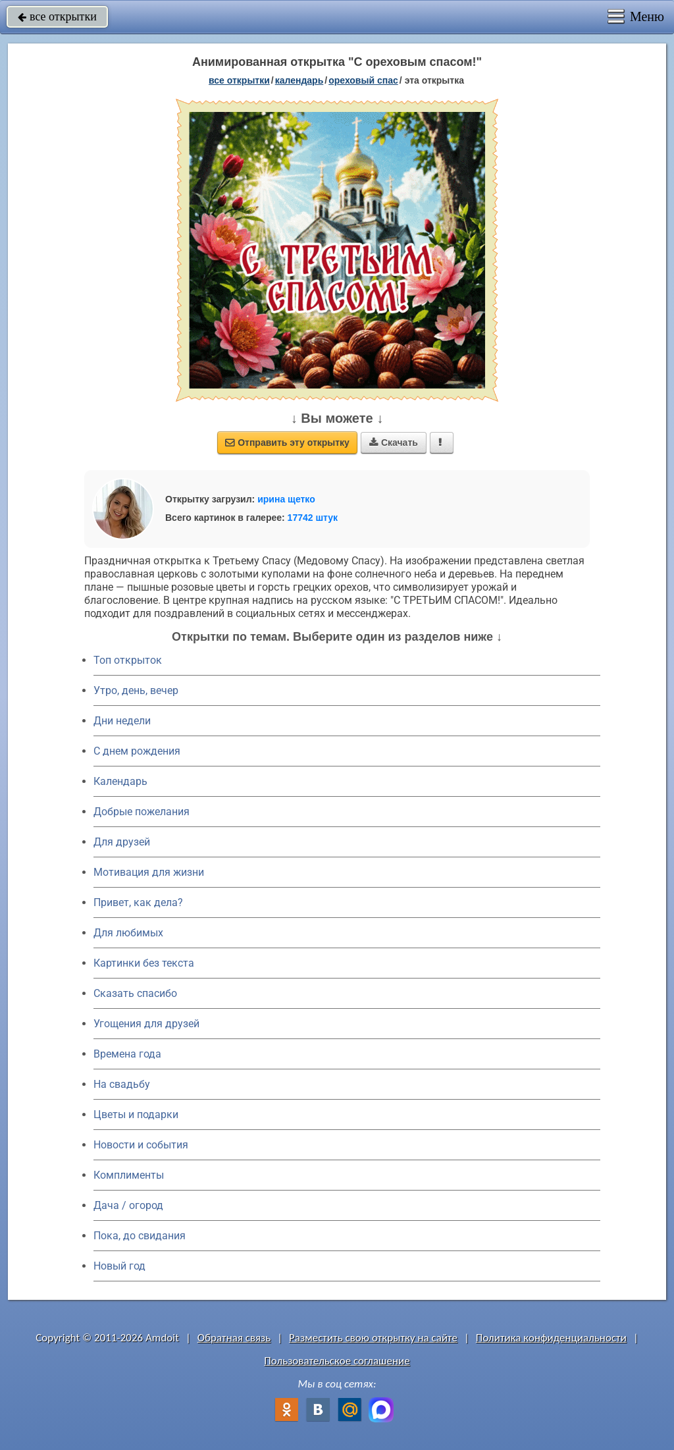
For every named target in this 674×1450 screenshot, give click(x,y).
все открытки (57, 16)
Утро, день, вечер (135, 690)
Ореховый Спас (363, 80)
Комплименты (128, 1175)
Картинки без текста (143, 963)
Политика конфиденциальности (551, 1338)
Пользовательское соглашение (336, 1361)
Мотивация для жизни (148, 872)
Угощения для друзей (146, 1023)
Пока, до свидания (139, 1235)
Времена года (127, 1054)
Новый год (119, 1266)
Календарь (299, 80)
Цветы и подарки (135, 1114)
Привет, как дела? (138, 902)
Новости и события (140, 1145)
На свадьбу (121, 1084)
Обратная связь (234, 1338)
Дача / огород (128, 1205)
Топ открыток (127, 660)
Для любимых (128, 932)
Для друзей (121, 842)
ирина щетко (286, 499)
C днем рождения (136, 751)
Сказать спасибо (135, 993)
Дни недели (122, 720)
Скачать (393, 442)
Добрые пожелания (141, 811)
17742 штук (313, 517)
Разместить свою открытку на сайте (373, 1338)
